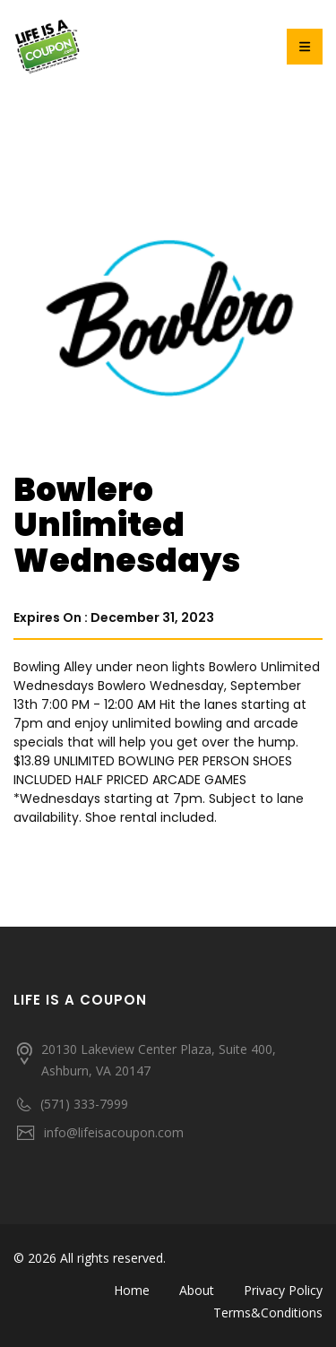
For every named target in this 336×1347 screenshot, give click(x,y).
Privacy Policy (283, 1290)
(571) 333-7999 (84, 1103)
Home (132, 1290)
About (196, 1290)
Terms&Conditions (268, 1312)
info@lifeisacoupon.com (114, 1132)
